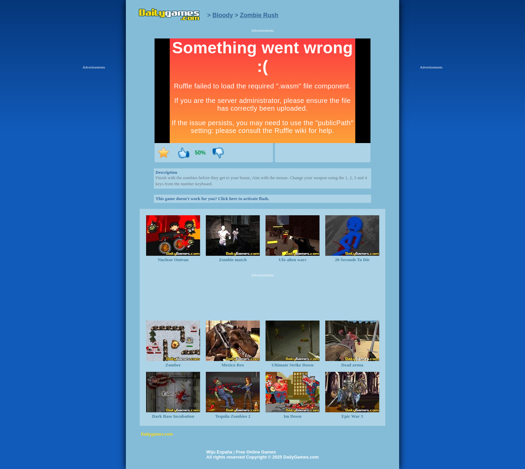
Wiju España (219, 451)
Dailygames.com (157, 434)
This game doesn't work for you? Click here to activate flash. (212, 198)
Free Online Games (256, 451)
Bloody (223, 15)
